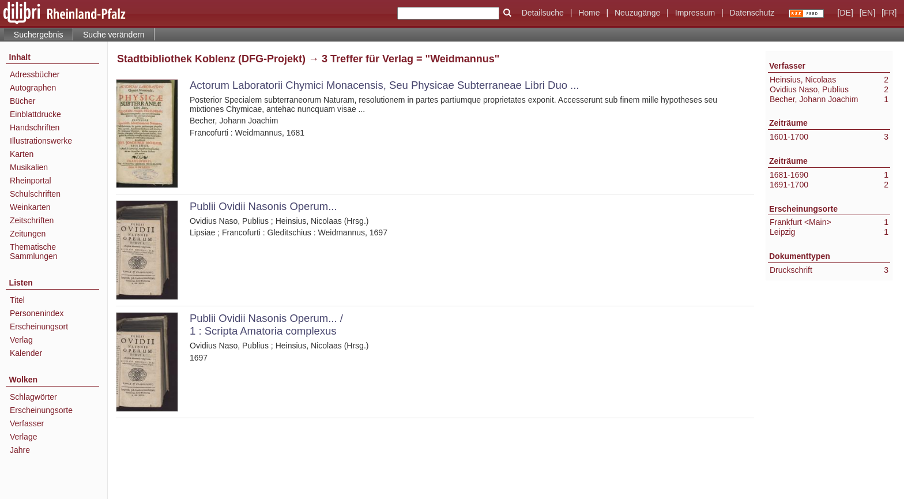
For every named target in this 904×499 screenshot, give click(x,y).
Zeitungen (28, 233)
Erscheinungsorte (41, 410)
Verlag (21, 339)
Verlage (23, 436)
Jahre (20, 450)
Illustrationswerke (41, 140)
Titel (17, 300)
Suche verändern (114, 34)
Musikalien (29, 167)
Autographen (33, 87)
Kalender (26, 353)
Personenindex (36, 313)
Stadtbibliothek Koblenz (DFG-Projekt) (211, 59)
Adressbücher (34, 74)
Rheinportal (30, 180)
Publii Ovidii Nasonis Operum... (263, 206)
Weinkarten (30, 207)
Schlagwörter (33, 397)
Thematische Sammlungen (34, 251)
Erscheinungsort (39, 326)
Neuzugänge (637, 12)
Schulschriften (35, 193)
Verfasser (27, 423)
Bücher (22, 101)
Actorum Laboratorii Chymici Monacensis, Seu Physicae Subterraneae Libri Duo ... (384, 85)
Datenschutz (751, 12)
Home (589, 12)
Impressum (695, 12)
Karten (21, 154)
